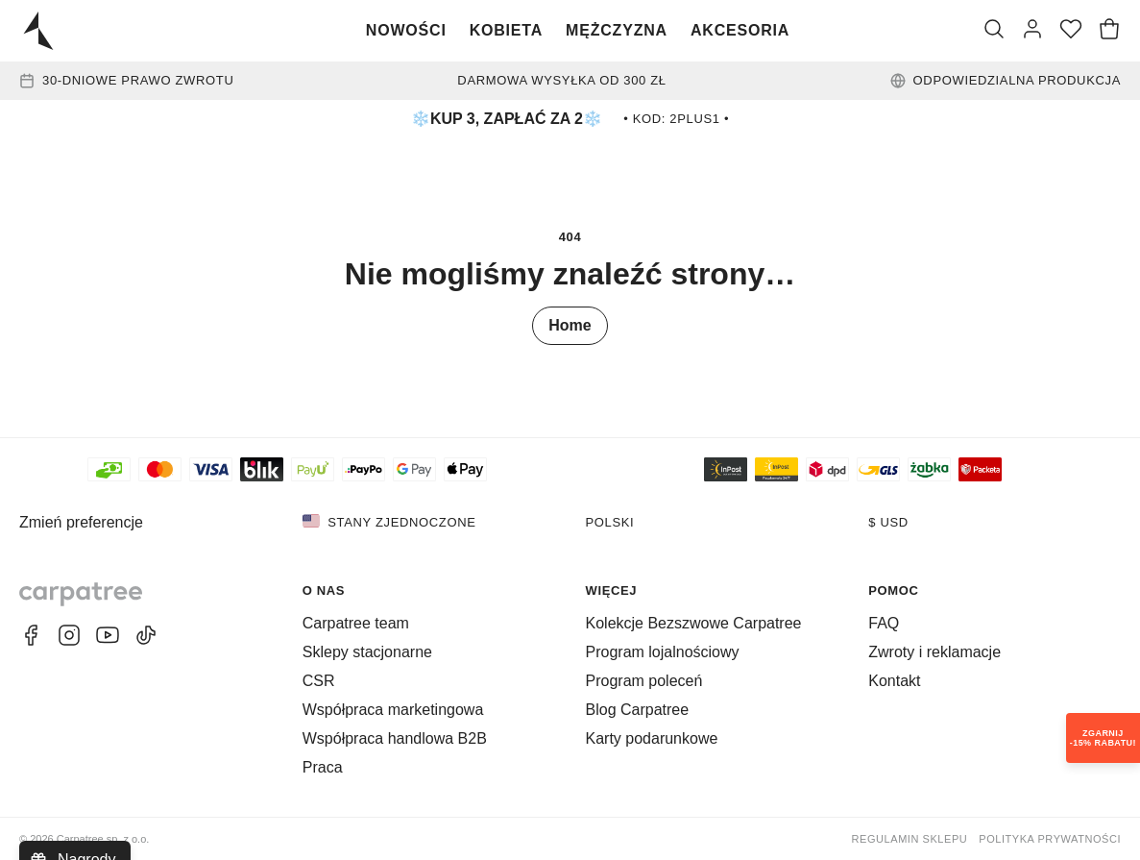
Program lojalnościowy (663, 652)
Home (569, 325)
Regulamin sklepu (910, 839)
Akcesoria (740, 30)
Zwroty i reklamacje (934, 652)
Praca (323, 767)
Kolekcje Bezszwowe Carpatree (694, 623)
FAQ (883, 623)
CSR (319, 681)
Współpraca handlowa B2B (395, 738)
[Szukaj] (994, 30)
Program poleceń (644, 681)
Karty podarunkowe (652, 738)
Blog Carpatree (638, 709)
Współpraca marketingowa (393, 709)
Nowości (406, 30)
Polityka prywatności (1050, 839)
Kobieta (506, 30)
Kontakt (894, 681)
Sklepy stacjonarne (367, 652)
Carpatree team (356, 623)
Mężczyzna (616, 30)
